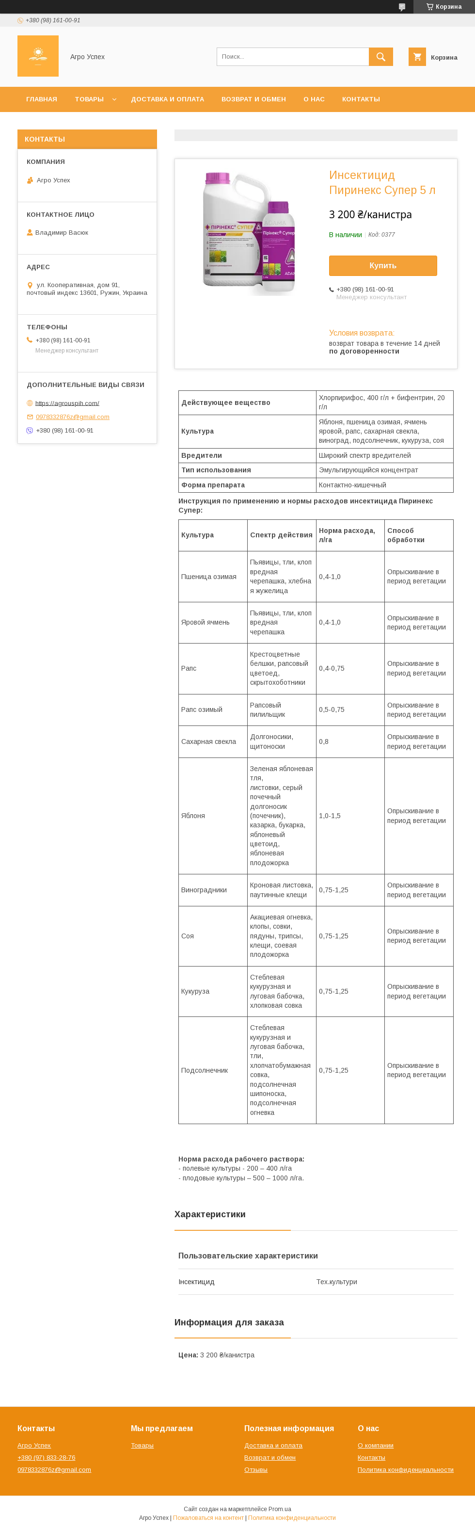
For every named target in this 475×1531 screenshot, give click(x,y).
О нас (314, 99)
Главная (41, 99)
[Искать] (381, 57)
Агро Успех (34, 1445)
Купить (383, 265)
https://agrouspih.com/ (67, 402)
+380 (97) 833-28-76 (46, 1457)
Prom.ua (280, 1509)
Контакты (361, 99)
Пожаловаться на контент (208, 1518)
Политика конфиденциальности (406, 1469)
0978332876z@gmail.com (73, 416)
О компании (376, 1445)
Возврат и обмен (254, 99)
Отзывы (256, 1469)
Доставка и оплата (167, 99)
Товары (89, 99)
